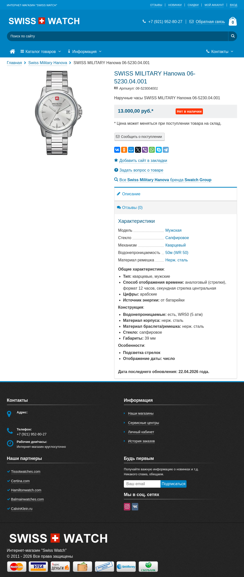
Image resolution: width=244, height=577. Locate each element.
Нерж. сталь (176, 260)
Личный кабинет (141, 432)
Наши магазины (141, 413)
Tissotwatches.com (26, 472)
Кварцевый (175, 245)
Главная (14, 63)
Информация (85, 51)
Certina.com (20, 481)
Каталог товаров (41, 51)
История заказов (141, 441)
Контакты (220, 51)
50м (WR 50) (177, 253)
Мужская (173, 230)
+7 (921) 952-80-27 (162, 22)
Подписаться (174, 484)
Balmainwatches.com (27, 499)
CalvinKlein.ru (21, 509)
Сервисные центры (143, 423)
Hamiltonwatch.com (26, 490)
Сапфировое (177, 238)
